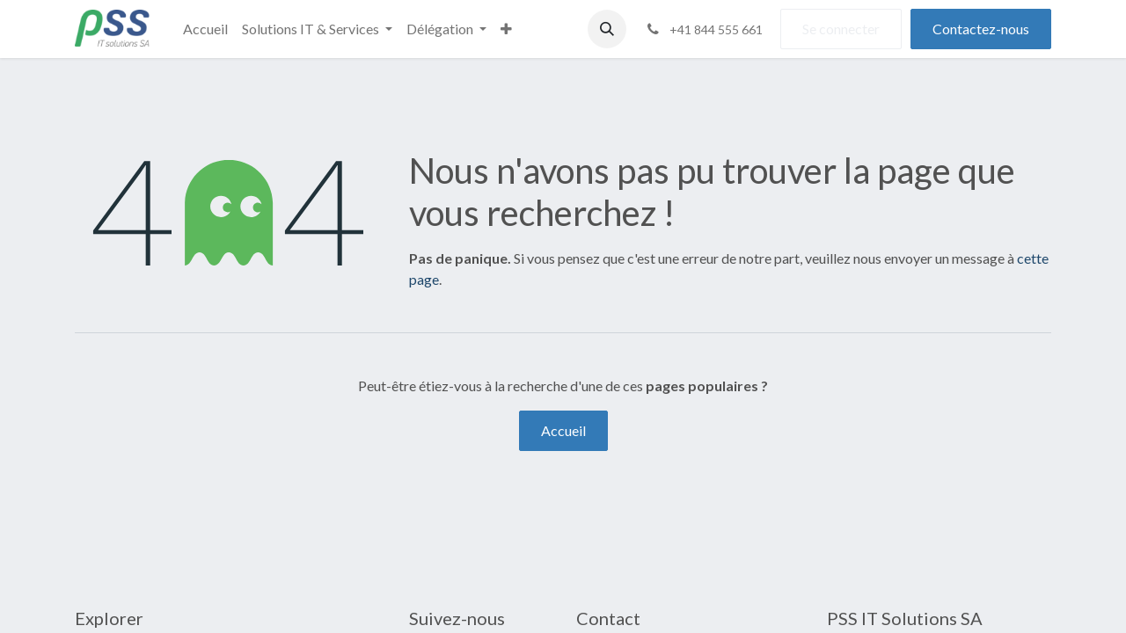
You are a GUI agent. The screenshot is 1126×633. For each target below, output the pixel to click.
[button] (607, 29)
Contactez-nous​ (980, 28)
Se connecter (841, 28)
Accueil (563, 430)
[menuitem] (205, 29)
